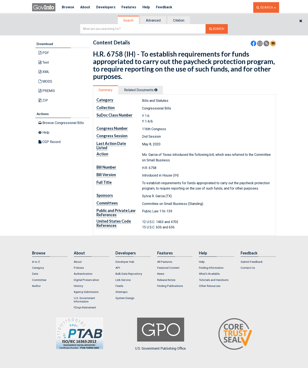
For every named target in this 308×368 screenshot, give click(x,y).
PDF (43, 53)
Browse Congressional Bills (61, 123)
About (85, 7)
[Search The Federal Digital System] (217, 29)
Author (36, 286)
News (160, 273)
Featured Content (168, 267)
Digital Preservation (86, 280)
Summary (106, 90)
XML (43, 72)
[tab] (128, 20)
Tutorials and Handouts (213, 280)
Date (35, 273)
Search (128, 20)
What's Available (209, 273)
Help (147, 7)
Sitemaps (121, 292)
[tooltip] (155, 90)
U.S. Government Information (84, 299)
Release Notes (166, 280)
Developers (106, 7)
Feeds (119, 286)
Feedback (165, 7)
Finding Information (211, 267)
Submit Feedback (252, 261)
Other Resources (209, 286)
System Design (125, 298)
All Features (164, 261)
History (78, 286)
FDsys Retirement (85, 307)
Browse (68, 7)
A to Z (36, 261)
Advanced (153, 20)
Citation (178, 20)
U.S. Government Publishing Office (160, 334)
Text (43, 62)
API (118, 267)
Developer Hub (125, 261)
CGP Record (49, 142)
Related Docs (140, 90)
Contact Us (248, 267)
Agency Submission (86, 292)
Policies (79, 267)
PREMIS (46, 91)
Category (38, 267)
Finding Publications (170, 286)
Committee (39, 280)
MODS (45, 81)
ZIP (43, 100)
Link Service (123, 280)
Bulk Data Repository (129, 273)
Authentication (83, 273)
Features (129, 7)
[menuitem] (49, 261)
